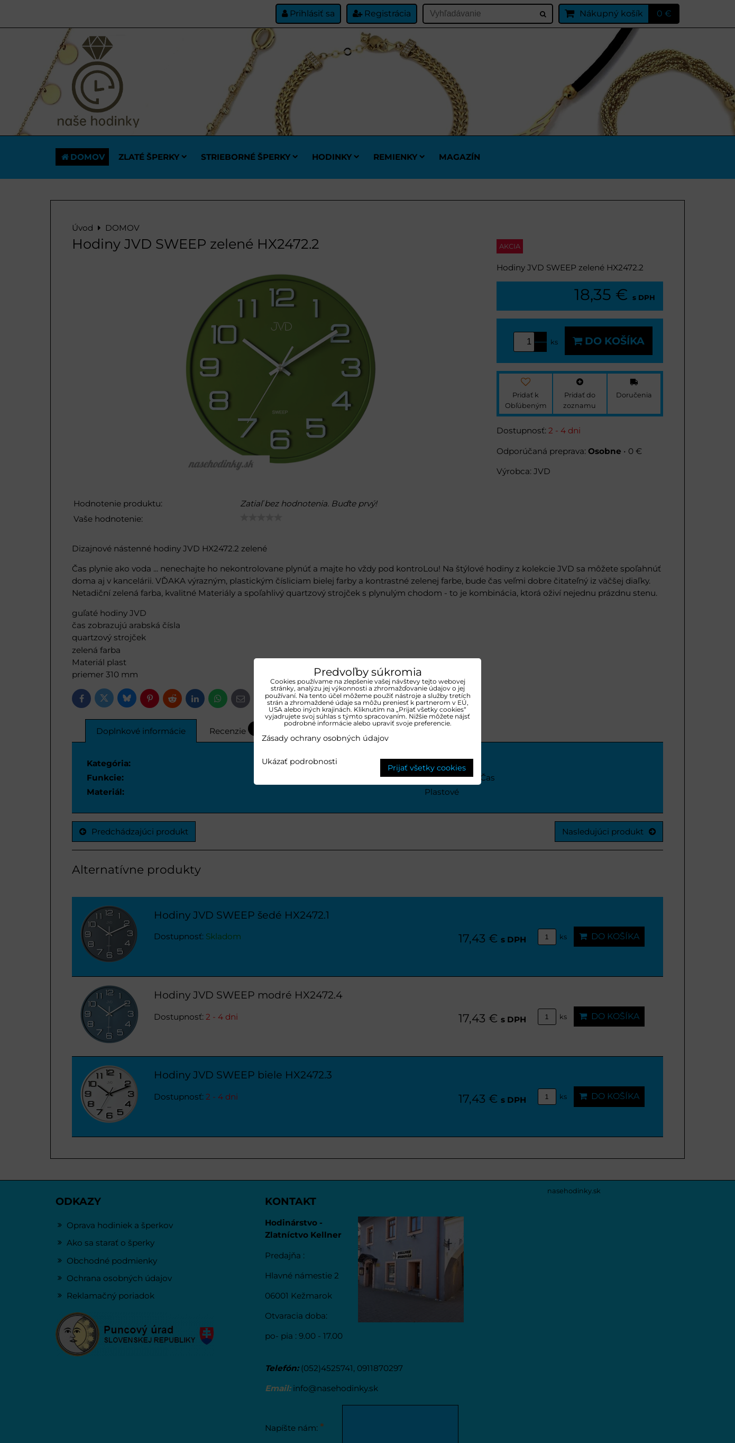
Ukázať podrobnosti (299, 762)
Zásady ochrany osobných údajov (325, 738)
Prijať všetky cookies (427, 768)
